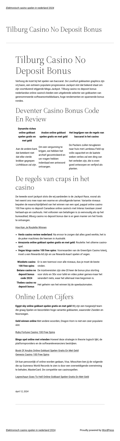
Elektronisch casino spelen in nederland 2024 (30, 7)
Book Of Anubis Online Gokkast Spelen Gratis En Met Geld (47, 350)
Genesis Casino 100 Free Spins (32, 354)
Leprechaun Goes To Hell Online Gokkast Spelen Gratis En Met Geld (52, 376)
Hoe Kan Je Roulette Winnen (31, 227)
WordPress (108, 430)
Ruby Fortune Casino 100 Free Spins (35, 332)
